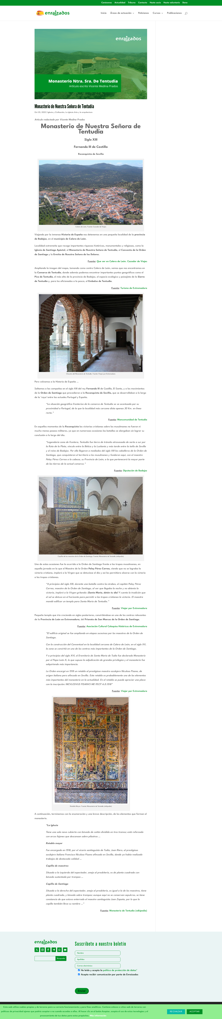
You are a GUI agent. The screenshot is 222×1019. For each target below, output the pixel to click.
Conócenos (106, 3)
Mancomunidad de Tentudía (132, 420)
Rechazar (176, 1012)
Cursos (156, 13)
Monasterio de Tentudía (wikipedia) (128, 911)
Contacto (142, 3)
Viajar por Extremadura (134, 608)
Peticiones (143, 13)
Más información (98, 1016)
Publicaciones (174, 13)
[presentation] (96, 982)
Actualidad (120, 3)
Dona (184, 3)
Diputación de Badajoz (135, 471)
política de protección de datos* (120, 970)
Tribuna (131, 3)
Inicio (103, 13)
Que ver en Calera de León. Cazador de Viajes (122, 261)
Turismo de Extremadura (133, 288)
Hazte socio (155, 3)
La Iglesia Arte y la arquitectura (78, 112)
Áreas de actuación (121, 13)
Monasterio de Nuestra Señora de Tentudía (64, 106)
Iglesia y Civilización (56, 112)
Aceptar (195, 1012)
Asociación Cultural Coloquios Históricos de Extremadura (117, 626)
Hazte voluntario (172, 3)
